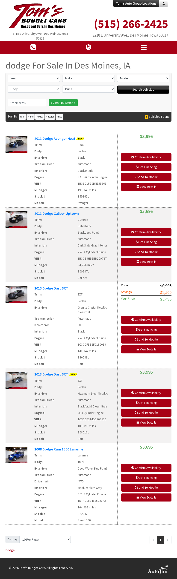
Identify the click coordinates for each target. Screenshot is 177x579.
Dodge (10, 550)
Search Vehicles (143, 89)
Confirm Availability (146, 157)
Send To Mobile (146, 177)
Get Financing (146, 167)
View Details (146, 187)
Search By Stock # (63, 102)
